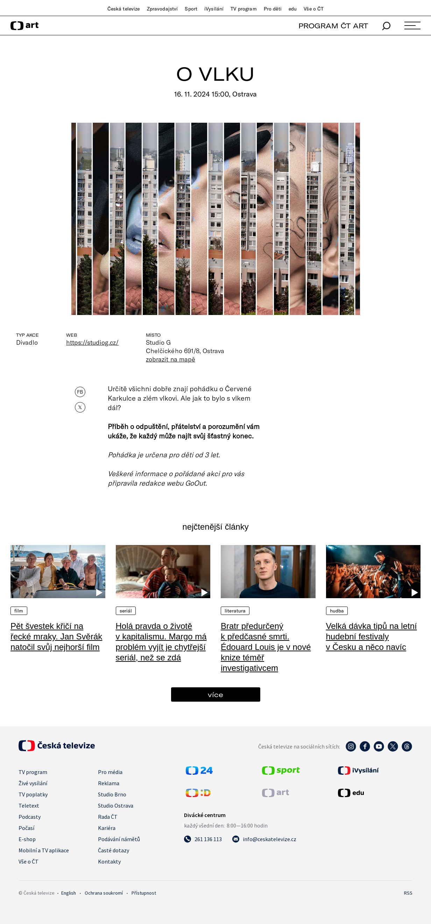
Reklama (108, 783)
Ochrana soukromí (104, 893)
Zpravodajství (162, 9)
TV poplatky (33, 794)
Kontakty (109, 861)
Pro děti (273, 9)
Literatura (235, 611)
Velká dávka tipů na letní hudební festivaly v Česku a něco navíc (371, 636)
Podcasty (30, 816)
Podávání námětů (119, 839)
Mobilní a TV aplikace (44, 850)
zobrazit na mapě (170, 359)
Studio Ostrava (115, 805)
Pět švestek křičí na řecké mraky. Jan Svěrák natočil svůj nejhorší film (56, 636)
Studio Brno (112, 794)
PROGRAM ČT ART (333, 25)
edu (293, 9)
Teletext (29, 805)
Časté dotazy (113, 850)
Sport (191, 9)
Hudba (337, 611)
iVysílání (214, 9)
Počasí (26, 827)
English (68, 893)
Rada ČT (108, 816)
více (215, 694)
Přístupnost (144, 893)
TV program (243, 9)
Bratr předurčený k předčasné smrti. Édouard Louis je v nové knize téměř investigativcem (266, 647)
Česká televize (123, 9)
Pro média (110, 771)
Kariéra (106, 827)
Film (18, 611)
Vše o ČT (314, 9)
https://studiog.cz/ (92, 342)
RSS (408, 893)
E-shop (27, 839)
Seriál (126, 611)
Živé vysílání (33, 783)
